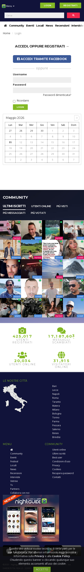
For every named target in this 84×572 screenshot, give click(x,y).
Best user (57, 457)
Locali (40, 25)
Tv (11, 485)
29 (31, 130)
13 (31, 142)
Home (6, 33)
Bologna (56, 413)
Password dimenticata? (57, 95)
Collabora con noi (19, 492)
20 (31, 148)
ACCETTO (42, 569)
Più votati (38, 213)
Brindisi (56, 437)
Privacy (56, 465)
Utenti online (41, 206)
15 (52, 142)
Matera (56, 405)
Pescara (56, 425)
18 (10, 148)
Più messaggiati (14, 213)
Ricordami (23, 100)
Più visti (62, 206)
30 (42, 130)
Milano (55, 409)
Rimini (55, 433)
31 (73, 154)
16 (63, 142)
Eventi (30, 25)
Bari (54, 386)
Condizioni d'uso (61, 461)
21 (42, 148)
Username (20, 74)
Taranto (56, 401)
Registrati (70, 5)
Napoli (55, 394)
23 (63, 148)
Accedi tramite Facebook (42, 59)
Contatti (56, 477)
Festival (14, 461)
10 (73, 136)
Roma (55, 397)
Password (19, 84)
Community (16, 25)
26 (21, 154)
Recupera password (63, 473)
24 (73, 148)
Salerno (56, 429)
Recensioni (62, 25)
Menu (8, 7)
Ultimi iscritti (14, 206)
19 (21, 148)
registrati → (57, 46)
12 (21, 142)
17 (73, 142)
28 (21, 130)
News (49, 25)
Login (47, 5)
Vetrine (14, 481)
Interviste (77, 25)
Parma (55, 421)
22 (52, 148)
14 (42, 142)
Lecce (55, 390)
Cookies (56, 469)
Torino (55, 417)
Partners (14, 488)
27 (10, 130)
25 (10, 154)
